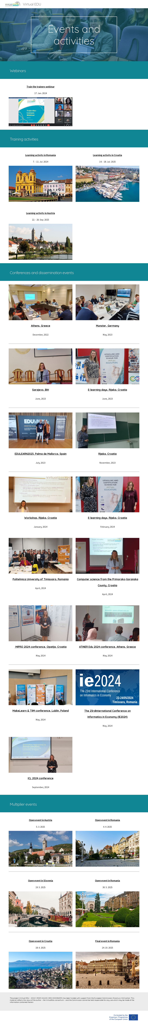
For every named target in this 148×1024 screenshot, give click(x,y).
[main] (74, 34)
